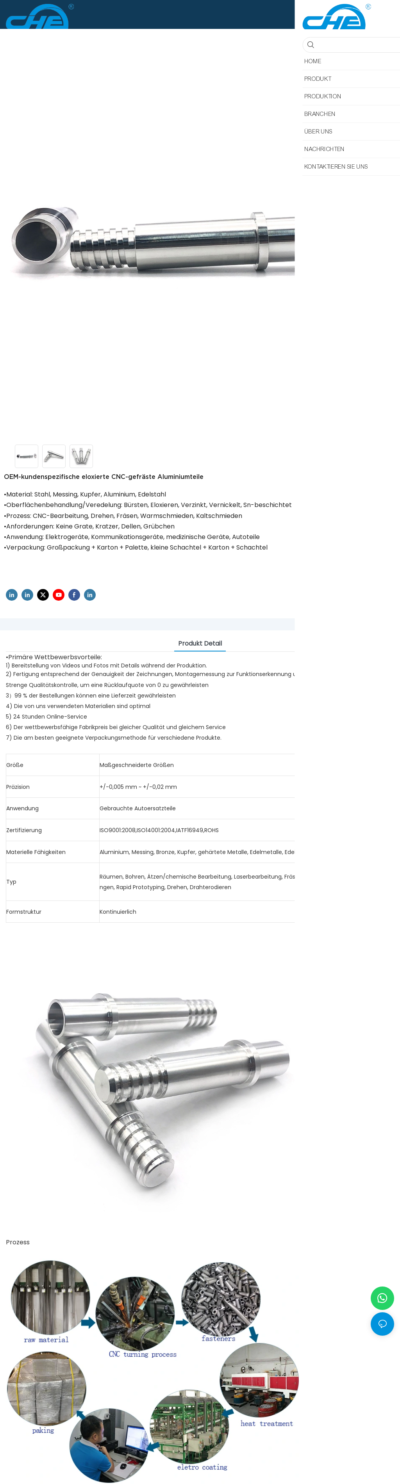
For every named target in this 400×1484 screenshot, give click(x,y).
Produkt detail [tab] (200, 643)
